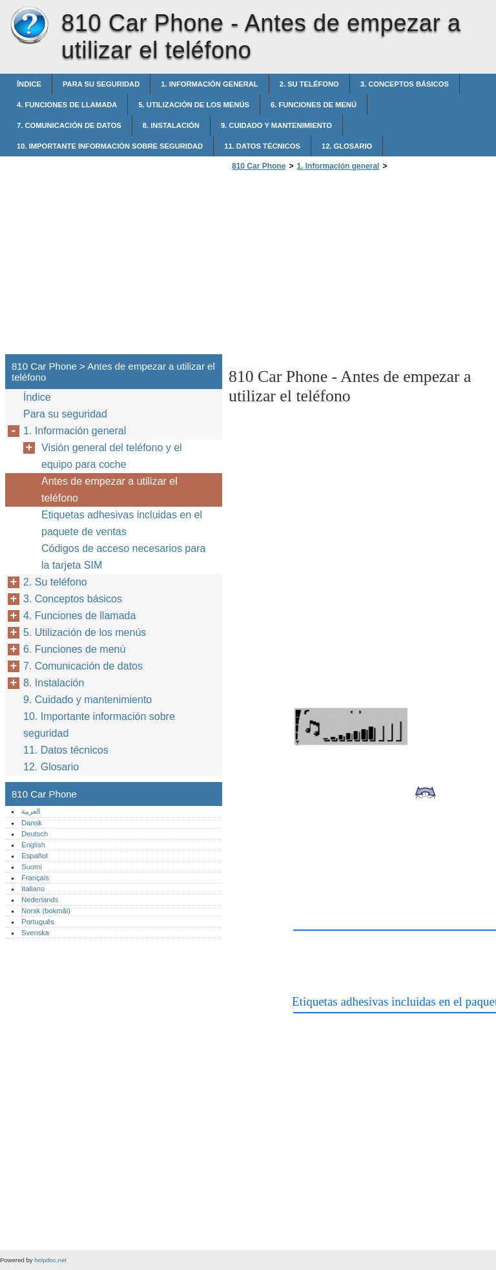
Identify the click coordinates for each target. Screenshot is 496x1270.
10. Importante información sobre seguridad (110, 146)
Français (35, 878)
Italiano (33, 889)
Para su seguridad (101, 84)
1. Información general (209, 84)
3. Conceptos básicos (404, 84)
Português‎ (37, 922)
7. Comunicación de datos (69, 125)
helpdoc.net (50, 1260)
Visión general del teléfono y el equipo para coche (111, 456)
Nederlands (39, 900)
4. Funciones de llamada (67, 105)
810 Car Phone (29, 25)
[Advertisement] (337, 266)
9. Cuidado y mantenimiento (276, 125)
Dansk (31, 823)
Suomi (31, 867)
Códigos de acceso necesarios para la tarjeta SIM (123, 557)
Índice (29, 84)
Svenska (35, 933)
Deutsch (34, 834)
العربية (30, 811)
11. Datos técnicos (262, 146)
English (33, 845)
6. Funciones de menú (313, 105)
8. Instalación (171, 125)
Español (34, 856)
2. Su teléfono (309, 84)
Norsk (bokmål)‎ (45, 911)
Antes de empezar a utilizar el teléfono (109, 489)
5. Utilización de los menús (193, 105)
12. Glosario (347, 146)
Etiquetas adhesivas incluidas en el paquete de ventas (121, 523)
